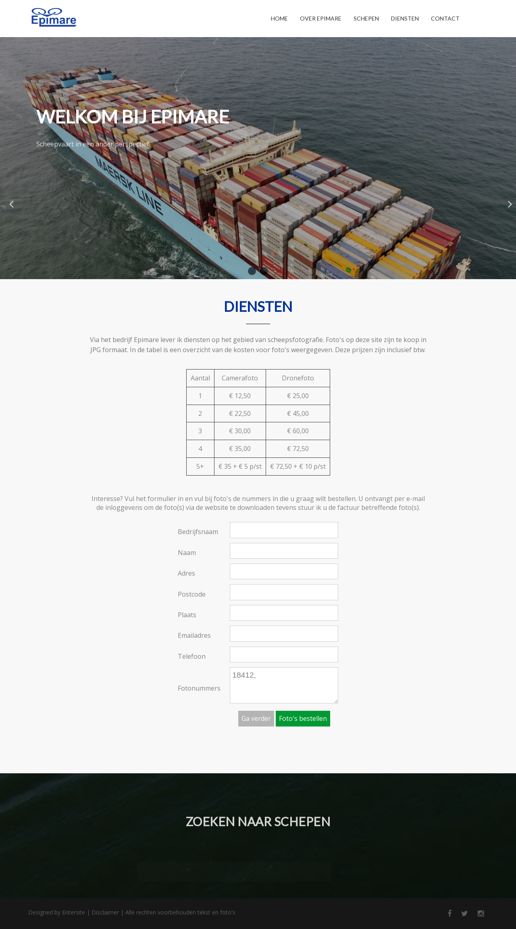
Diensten (405, 18)
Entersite (73, 912)
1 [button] (252, 271)
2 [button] (264, 271)
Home (279, 18)
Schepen (366, 18)
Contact (445, 18)
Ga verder (256, 718)
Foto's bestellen (303, 718)
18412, (284, 685)
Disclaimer (105, 912)
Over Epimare (320, 18)
